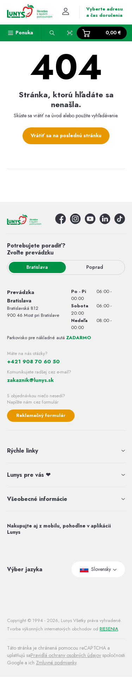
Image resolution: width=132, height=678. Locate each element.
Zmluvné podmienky (56, 662)
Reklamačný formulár (40, 415)
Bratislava (37, 267)
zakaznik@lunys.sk (30, 380)
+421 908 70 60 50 (33, 361)
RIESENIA (109, 628)
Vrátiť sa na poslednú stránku (66, 135)
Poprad (94, 267)
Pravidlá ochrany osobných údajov (66, 655)
